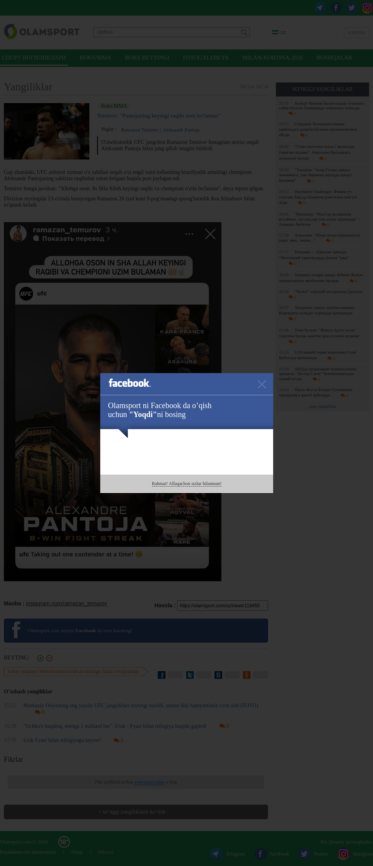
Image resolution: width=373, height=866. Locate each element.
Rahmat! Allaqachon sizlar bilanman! (187, 483)
